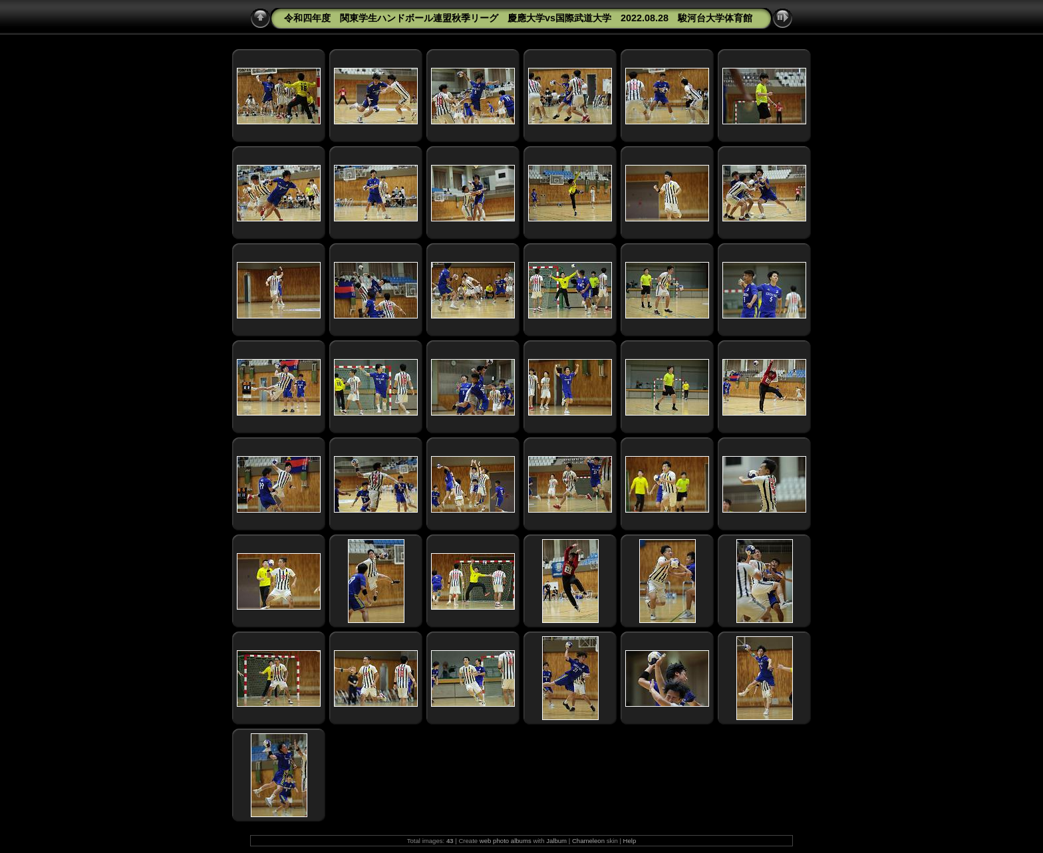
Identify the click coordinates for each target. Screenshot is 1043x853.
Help (630, 840)
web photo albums (505, 840)
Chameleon (588, 840)
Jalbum (556, 840)
